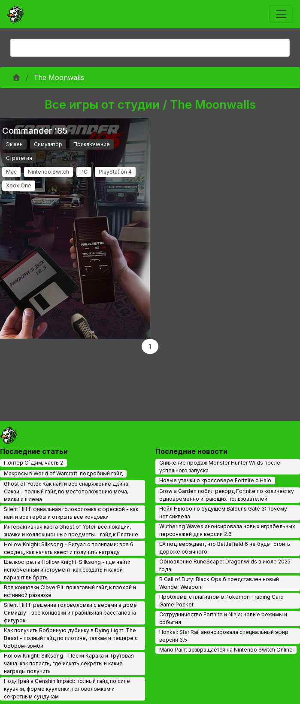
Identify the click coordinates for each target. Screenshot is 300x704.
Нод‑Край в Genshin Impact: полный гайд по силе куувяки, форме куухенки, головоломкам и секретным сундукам (67, 689)
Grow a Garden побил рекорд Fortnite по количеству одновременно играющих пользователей (226, 495)
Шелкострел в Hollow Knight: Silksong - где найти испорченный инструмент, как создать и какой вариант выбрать (67, 570)
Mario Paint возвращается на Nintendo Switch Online (226, 649)
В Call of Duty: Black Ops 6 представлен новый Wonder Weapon (219, 583)
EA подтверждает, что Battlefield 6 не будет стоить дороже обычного (224, 548)
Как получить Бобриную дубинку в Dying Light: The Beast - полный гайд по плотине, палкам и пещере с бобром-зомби (71, 638)
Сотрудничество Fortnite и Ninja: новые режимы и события (223, 618)
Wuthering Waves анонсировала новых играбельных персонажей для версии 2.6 (227, 530)
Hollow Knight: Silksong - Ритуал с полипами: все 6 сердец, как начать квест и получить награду (68, 548)
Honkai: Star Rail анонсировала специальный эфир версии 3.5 (223, 636)
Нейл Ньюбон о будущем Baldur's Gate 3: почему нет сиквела (223, 512)
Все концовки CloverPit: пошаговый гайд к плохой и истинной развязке (70, 591)
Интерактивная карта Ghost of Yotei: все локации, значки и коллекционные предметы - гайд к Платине (71, 530)
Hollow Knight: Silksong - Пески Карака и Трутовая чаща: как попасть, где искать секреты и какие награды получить (69, 663)
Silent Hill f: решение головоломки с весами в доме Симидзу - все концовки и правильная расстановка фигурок (70, 613)
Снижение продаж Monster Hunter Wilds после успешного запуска (219, 466)
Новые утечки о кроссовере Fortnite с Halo (215, 480)
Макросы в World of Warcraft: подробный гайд (63, 473)
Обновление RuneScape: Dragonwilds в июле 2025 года (225, 565)
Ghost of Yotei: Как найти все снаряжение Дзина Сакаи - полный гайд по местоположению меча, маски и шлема (66, 491)
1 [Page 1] (150, 346)
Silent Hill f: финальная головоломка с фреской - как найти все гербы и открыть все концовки (71, 513)
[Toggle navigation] (281, 14)
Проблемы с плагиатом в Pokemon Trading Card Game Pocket (221, 601)
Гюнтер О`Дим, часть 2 (33, 462)
